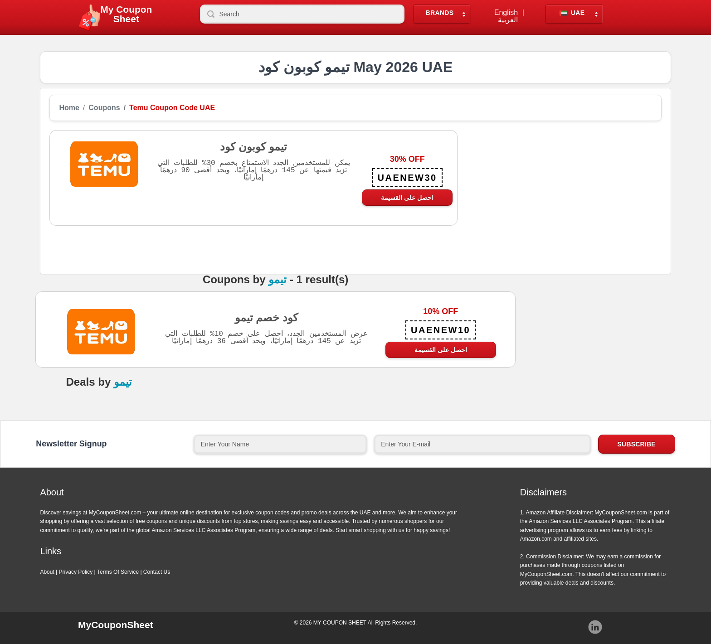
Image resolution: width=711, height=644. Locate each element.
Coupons (104, 107)
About (47, 572)
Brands (440, 13)
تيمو (277, 279)
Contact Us (156, 572)
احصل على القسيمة (407, 197)
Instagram (595, 627)
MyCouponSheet (115, 624)
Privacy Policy (76, 572)
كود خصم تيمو (266, 317)
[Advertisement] (560, 193)
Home (69, 107)
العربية (508, 20)
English (506, 12)
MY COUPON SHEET (339, 622)
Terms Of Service (118, 572)
